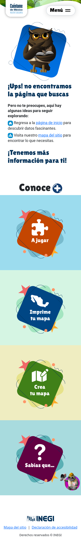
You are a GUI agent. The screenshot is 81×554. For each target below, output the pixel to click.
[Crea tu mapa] (40, 382)
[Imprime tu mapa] (40, 307)
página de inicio (49, 122)
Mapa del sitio (15, 527)
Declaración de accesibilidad (54, 527)
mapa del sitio (50, 135)
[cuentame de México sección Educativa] (16, 8)
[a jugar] (40, 232)
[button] (70, 481)
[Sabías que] (40, 457)
